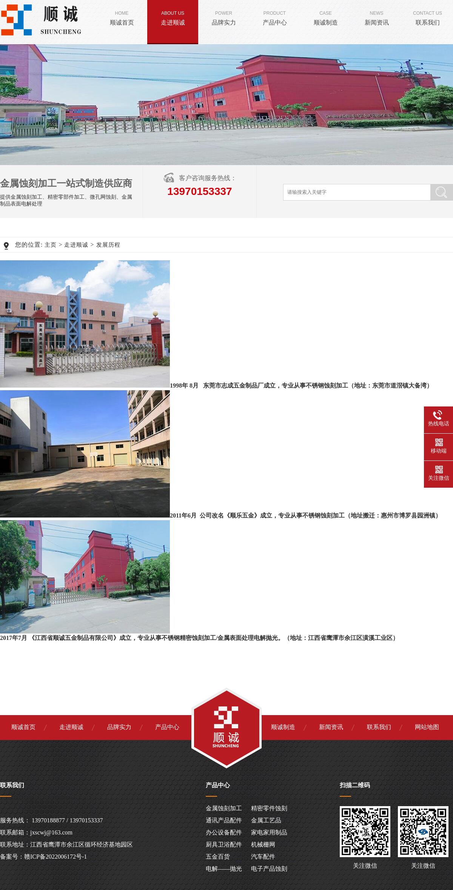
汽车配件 (263, 856)
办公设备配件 (224, 832)
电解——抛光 (224, 868)
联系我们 (427, 17)
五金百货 (218, 856)
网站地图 (427, 727)
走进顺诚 (172, 17)
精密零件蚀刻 (269, 808)
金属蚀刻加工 (224, 808)
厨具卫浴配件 (224, 844)
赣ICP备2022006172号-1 (55, 856)
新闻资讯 (376, 17)
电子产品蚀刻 (269, 868)
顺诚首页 (121, 17)
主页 (51, 245)
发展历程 (108, 245)
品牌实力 (223, 17)
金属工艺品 (266, 820)
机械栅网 (263, 844)
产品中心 (274, 17)
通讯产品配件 (224, 820)
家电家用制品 (269, 832)
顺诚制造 (325, 17)
